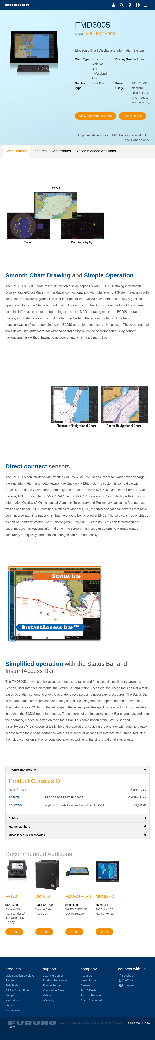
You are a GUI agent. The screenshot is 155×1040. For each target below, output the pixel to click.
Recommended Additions (96, 151)
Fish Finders (13, 985)
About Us (86, 975)
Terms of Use (133, 1022)
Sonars (9, 1005)
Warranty (48, 1000)
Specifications (16, 151)
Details (14, 932)
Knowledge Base (53, 990)
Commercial (12, 1010)
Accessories (61, 151)
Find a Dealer (132, 116)
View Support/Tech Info (95, 116)
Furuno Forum (52, 985)
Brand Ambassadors (93, 1000)
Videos (47, 995)
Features (39, 151)
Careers (86, 985)
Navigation (12, 1000)
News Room (88, 980)
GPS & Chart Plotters (18, 990)
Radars (9, 980)
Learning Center (53, 975)
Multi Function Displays (19, 975)
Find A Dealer (89, 990)
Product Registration (55, 980)
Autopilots (11, 995)
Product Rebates (91, 995)
